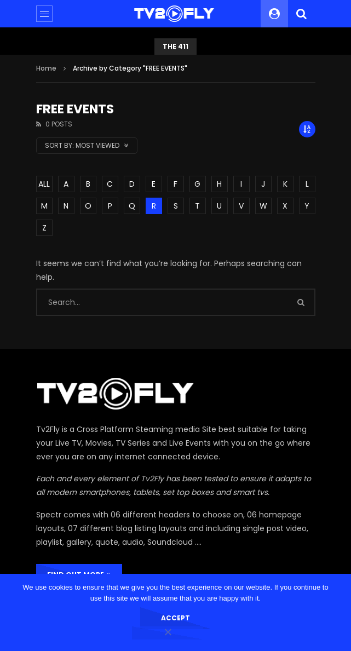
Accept (175, 618)
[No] (167, 633)
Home (46, 68)
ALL (44, 183)
